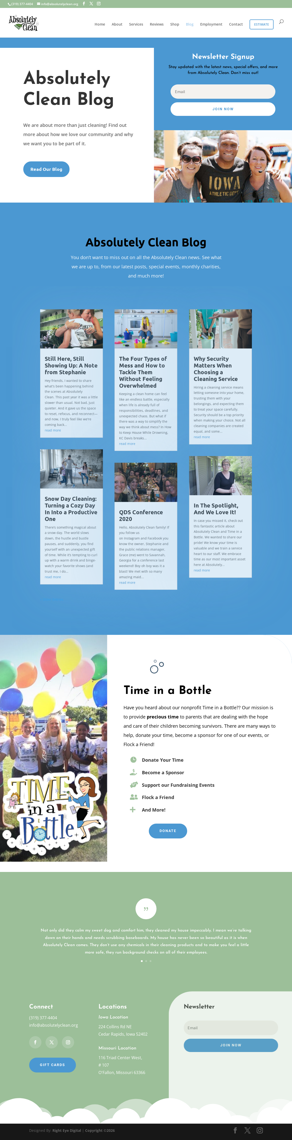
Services (136, 25)
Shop (174, 25)
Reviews (157, 25)
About (117, 25)
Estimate (261, 24)
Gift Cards (52, 1065)
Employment (211, 25)
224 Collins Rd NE (115, 1027)
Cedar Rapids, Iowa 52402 (123, 1034)
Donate (168, 831)
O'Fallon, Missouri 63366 (121, 1072)
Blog (190, 25)
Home (100, 25)
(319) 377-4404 (43, 1018)
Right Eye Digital (66, 1130)
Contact (236, 25)
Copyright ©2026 (100, 1130)
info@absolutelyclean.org (53, 1025)
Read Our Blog (46, 169)
